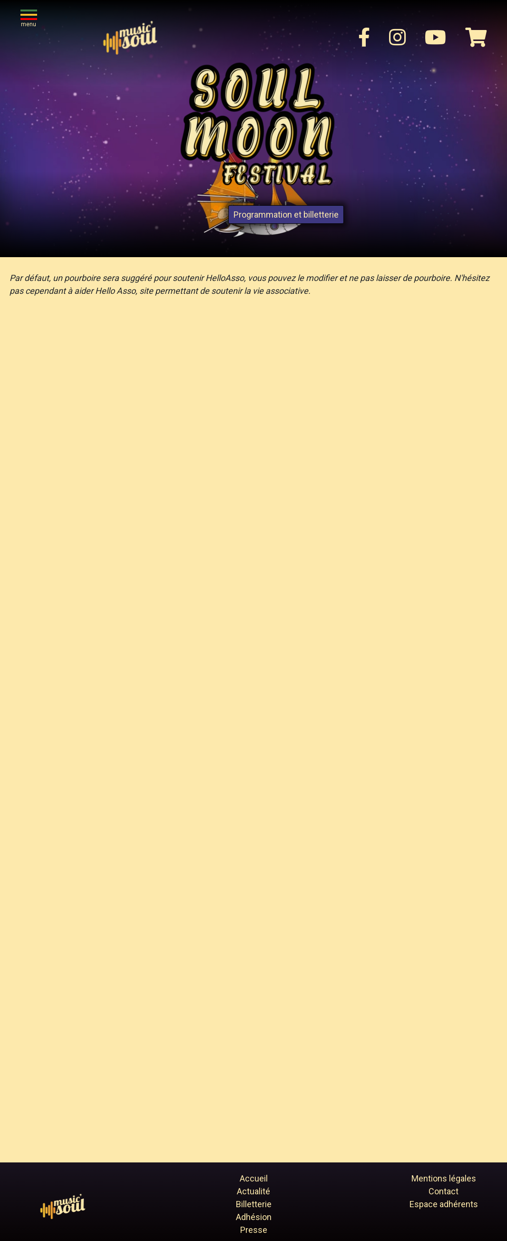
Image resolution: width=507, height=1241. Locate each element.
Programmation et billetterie (286, 215)
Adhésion (254, 1217)
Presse (253, 1230)
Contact (443, 1191)
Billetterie (254, 1204)
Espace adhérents (444, 1204)
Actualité (253, 1191)
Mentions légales (443, 1178)
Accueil (254, 1178)
